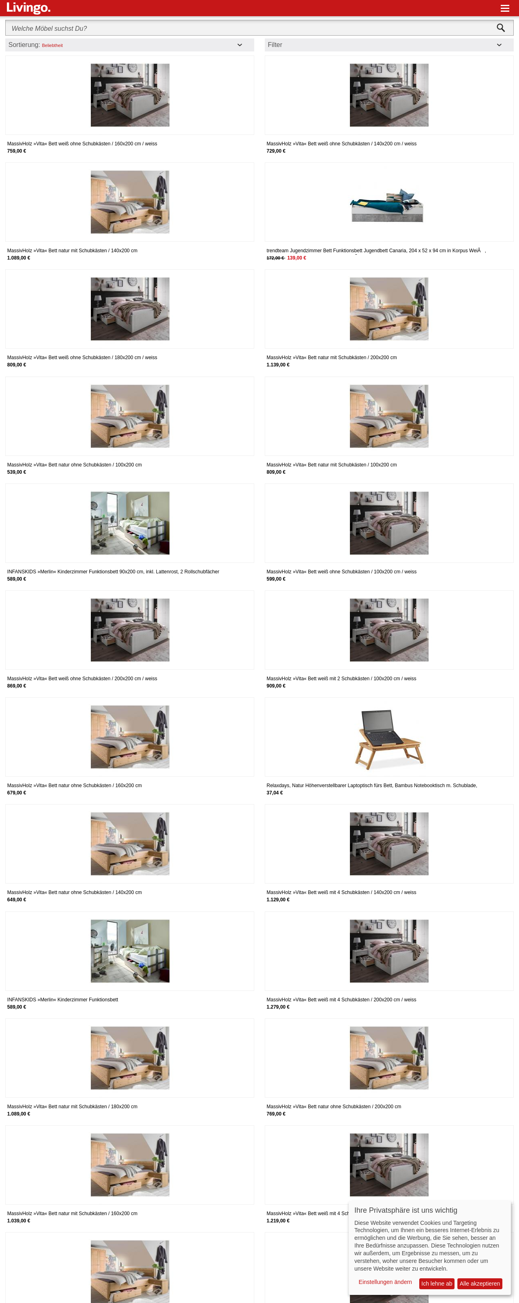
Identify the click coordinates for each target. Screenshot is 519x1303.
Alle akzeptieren (480, 1283)
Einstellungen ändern (385, 1282)
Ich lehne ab (436, 1283)
